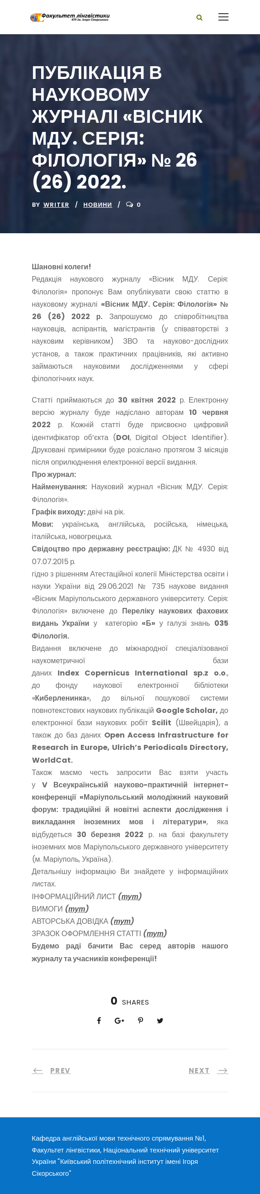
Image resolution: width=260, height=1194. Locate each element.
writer (56, 204)
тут (130, 896)
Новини (98, 204)
